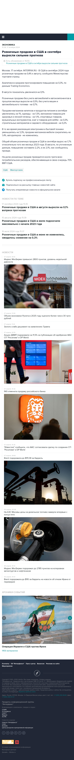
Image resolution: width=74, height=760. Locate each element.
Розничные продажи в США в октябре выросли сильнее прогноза (36, 63)
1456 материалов (10, 651)
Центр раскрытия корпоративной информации (17, 728)
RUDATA (4, 726)
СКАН (4, 724)
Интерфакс (37, 37)
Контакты (5, 664)
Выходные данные (9, 750)
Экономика (8, 45)
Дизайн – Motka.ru (9, 752)
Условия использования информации (16, 747)
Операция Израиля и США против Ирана (24, 646)
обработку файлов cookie (26, 692)
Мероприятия (7, 666)
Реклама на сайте (53, 664)
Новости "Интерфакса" (9, 722)
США (5, 170)
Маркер (4, 715)
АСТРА (4, 717)
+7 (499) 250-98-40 (60, 695)
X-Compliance (6, 711)
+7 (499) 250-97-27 (8, 697)
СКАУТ (4, 713)
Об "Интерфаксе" (17, 664)
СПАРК (4, 710)
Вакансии (40, 664)
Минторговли (16, 170)
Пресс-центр (30, 664)
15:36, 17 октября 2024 (11, 47)
